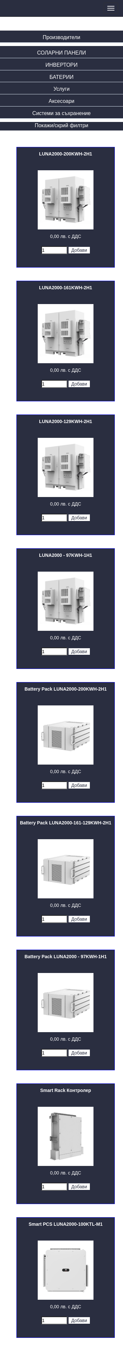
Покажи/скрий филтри (62, 125)
